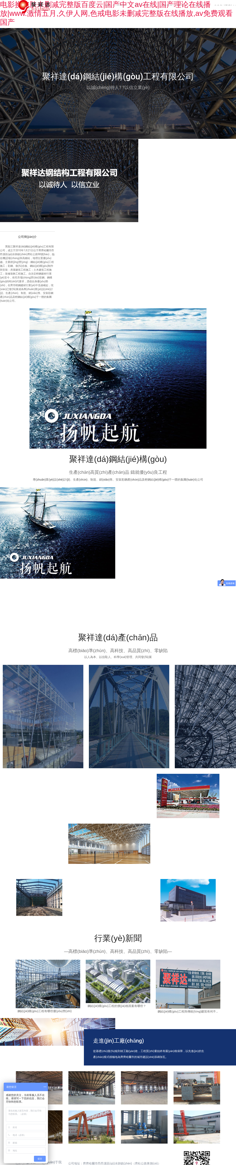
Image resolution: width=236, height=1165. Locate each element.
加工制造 (199, 6)
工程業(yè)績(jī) (174, 6)
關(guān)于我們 (115, 6)
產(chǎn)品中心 (144, 6)
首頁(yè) (90, 6)
